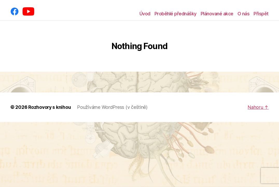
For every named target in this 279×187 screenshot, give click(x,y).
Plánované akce (217, 13)
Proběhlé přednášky (176, 13)
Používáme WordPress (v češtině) (113, 107)
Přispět (261, 13)
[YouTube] (28, 11)
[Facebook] (14, 11)
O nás (244, 13)
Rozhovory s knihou (50, 107)
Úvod (145, 13)
